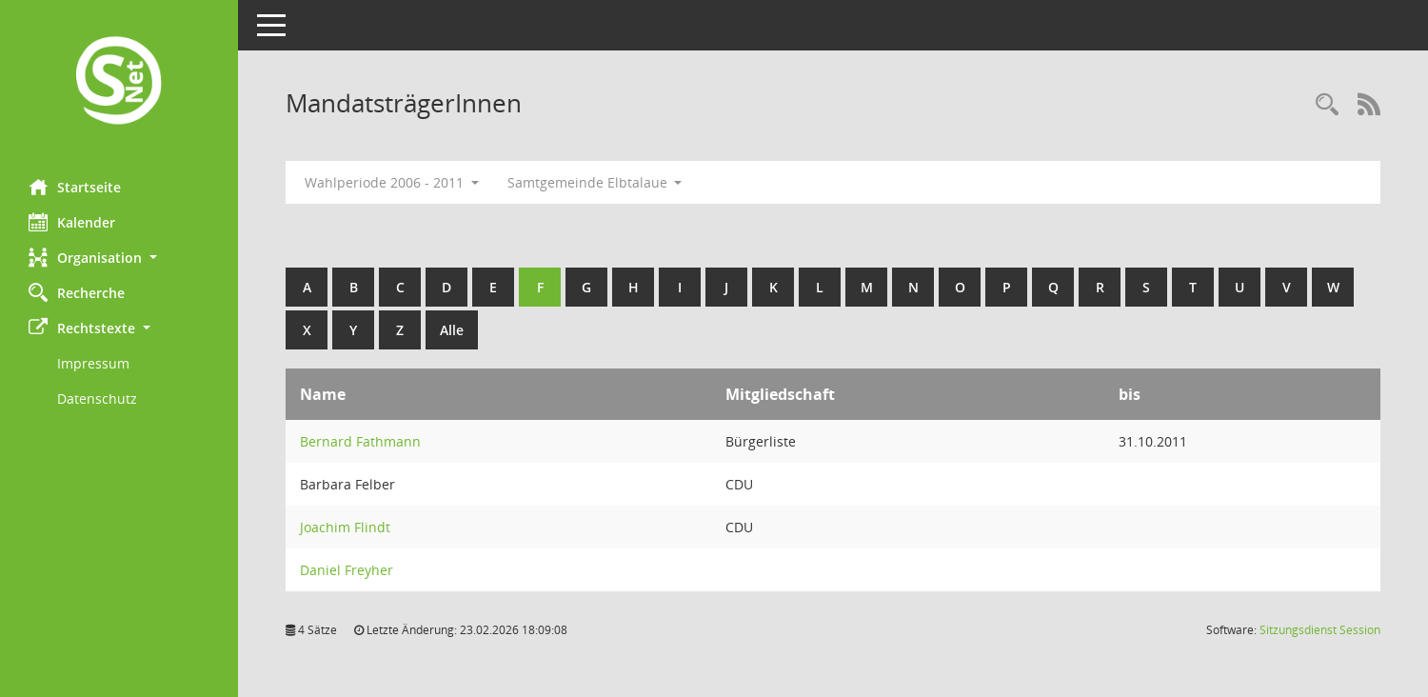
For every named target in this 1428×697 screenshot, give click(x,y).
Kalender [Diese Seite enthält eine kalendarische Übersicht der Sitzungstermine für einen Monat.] (72, 221)
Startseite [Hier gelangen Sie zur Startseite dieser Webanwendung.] (75, 186)
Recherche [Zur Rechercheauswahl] (77, 292)
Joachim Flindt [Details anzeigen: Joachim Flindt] (345, 527)
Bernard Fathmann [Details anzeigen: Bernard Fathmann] (360, 441)
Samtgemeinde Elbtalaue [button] (595, 182)
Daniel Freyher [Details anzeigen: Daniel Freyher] (346, 570)
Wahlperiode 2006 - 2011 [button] (392, 182)
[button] (119, 257)
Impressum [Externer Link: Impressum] (93, 363)
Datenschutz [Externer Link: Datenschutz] (97, 398)
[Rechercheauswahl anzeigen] (1327, 105)
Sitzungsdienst (1319, 630)
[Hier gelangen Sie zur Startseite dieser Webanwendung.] (119, 82)
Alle (452, 330)
